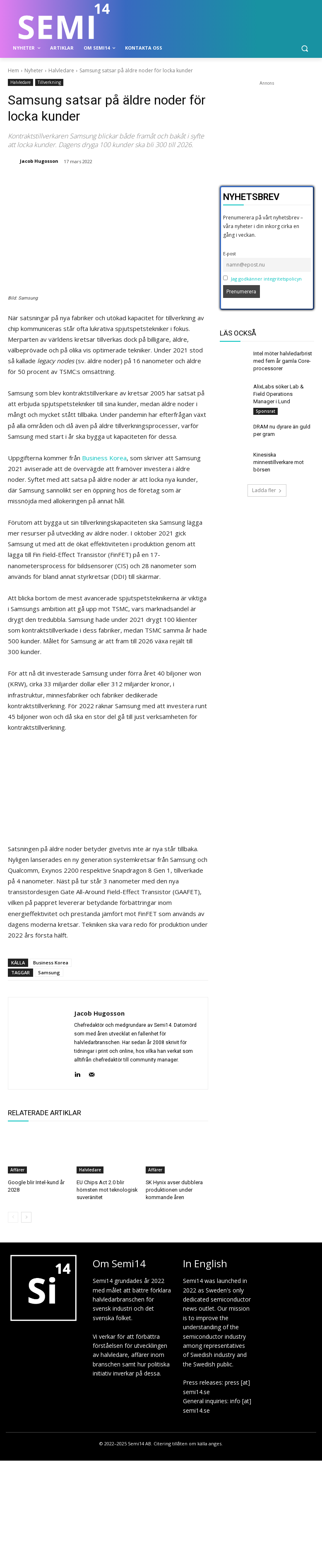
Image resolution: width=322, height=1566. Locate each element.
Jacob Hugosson (39, 161)
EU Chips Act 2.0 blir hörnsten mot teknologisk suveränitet (106, 1189)
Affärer (17, 1170)
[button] (304, 48)
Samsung (49, 972)
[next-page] (26, 1215)
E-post (229, 253)
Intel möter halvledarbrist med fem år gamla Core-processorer (281, 360)
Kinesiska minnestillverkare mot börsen (278, 459)
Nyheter (33, 70)
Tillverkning (49, 82)
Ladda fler (267, 485)
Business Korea (104, 458)
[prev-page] (13, 1215)
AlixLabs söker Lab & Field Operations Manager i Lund (282, 392)
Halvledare (61, 70)
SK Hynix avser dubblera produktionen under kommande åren (173, 1189)
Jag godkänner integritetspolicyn (266, 279)
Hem (13, 70)
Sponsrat (265, 408)
